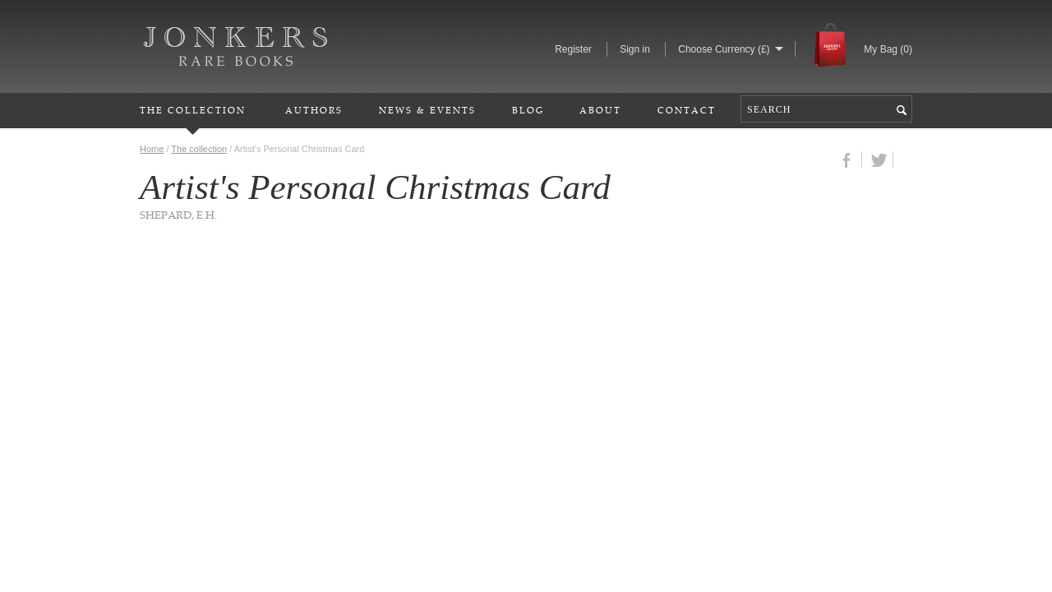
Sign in (635, 49)
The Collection (193, 110)
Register (573, 49)
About (600, 110)
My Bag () (888, 49)
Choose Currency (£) (723, 49)
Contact (687, 110)
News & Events (427, 110)
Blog (528, 110)
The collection (199, 149)
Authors (314, 110)
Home (152, 149)
